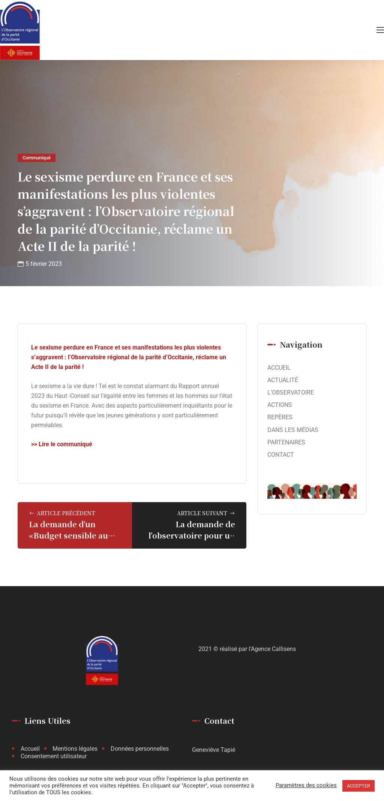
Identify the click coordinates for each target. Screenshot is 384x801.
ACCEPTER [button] (358, 786)
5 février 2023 (44, 263)
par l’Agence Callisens (267, 648)
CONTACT (280, 454)
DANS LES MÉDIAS (292, 430)
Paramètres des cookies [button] (306, 785)
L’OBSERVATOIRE (290, 392)
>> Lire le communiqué (61, 444)
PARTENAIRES (286, 442)
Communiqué (36, 157)
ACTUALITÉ (282, 380)
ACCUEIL (279, 367)
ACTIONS (279, 404)
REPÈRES (279, 417)
